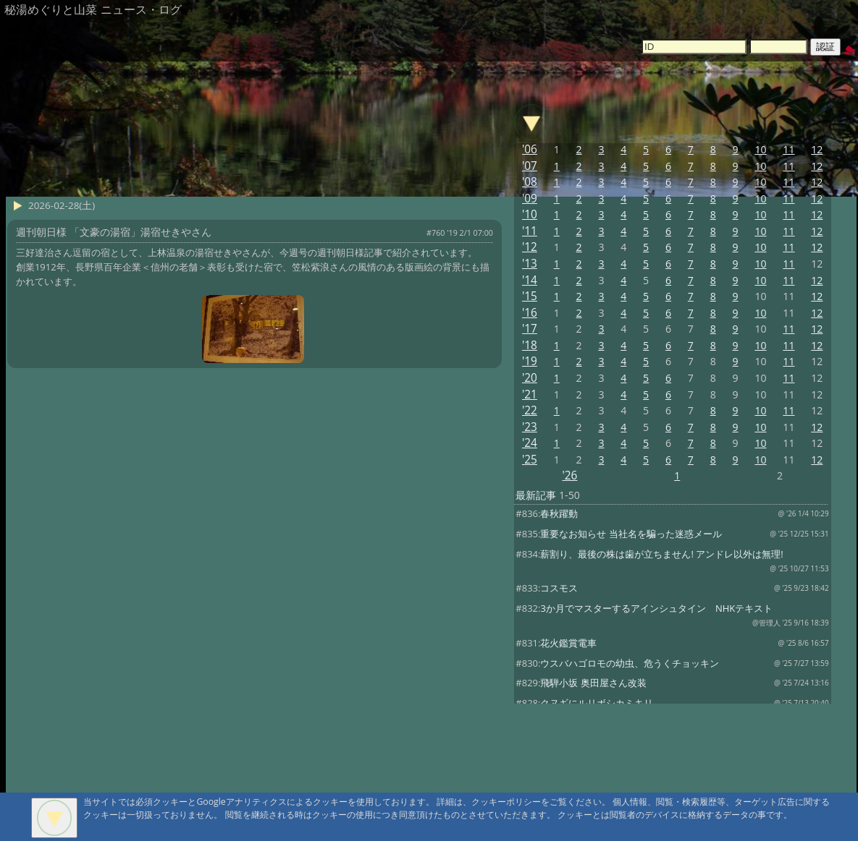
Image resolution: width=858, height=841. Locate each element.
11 (788, 149)
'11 (529, 231)
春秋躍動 (559, 513)
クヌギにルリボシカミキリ (596, 702)
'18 (529, 345)
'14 (529, 280)
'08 (529, 181)
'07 (529, 166)
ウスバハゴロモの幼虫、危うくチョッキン (629, 663)
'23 (529, 427)
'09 (529, 198)
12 (817, 149)
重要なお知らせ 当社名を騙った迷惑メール (630, 533)
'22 (529, 410)
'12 (529, 247)
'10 (529, 214)
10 (760, 149)
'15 (529, 296)
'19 (529, 361)
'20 (529, 377)
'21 (529, 394)
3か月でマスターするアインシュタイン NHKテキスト (656, 608)
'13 (529, 263)
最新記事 (536, 495)
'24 (529, 443)
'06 (529, 149)
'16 (529, 312)
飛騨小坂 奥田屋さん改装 (593, 682)
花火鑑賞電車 (568, 642)
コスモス (559, 587)
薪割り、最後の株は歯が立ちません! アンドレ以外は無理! (661, 553)
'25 (529, 459)
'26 (569, 475)
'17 (529, 328)
